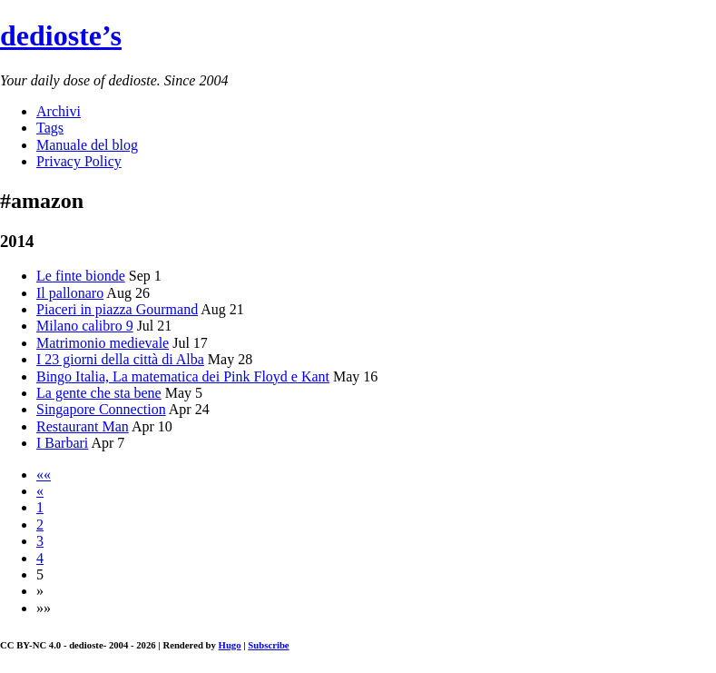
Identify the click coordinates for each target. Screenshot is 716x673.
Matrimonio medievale (102, 343)
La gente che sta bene (99, 393)
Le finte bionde (80, 275)
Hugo (230, 644)
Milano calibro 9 (84, 325)
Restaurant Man (82, 426)
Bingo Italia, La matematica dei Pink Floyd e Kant (182, 376)
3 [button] (40, 541)
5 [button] (40, 574)
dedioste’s (61, 35)
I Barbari (62, 442)
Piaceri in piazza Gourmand (117, 309)
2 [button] (40, 524)
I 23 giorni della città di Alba (120, 359)
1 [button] (40, 507)
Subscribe (268, 644)
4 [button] (40, 558)
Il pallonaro (69, 293)
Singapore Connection (101, 409)
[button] (43, 474)
